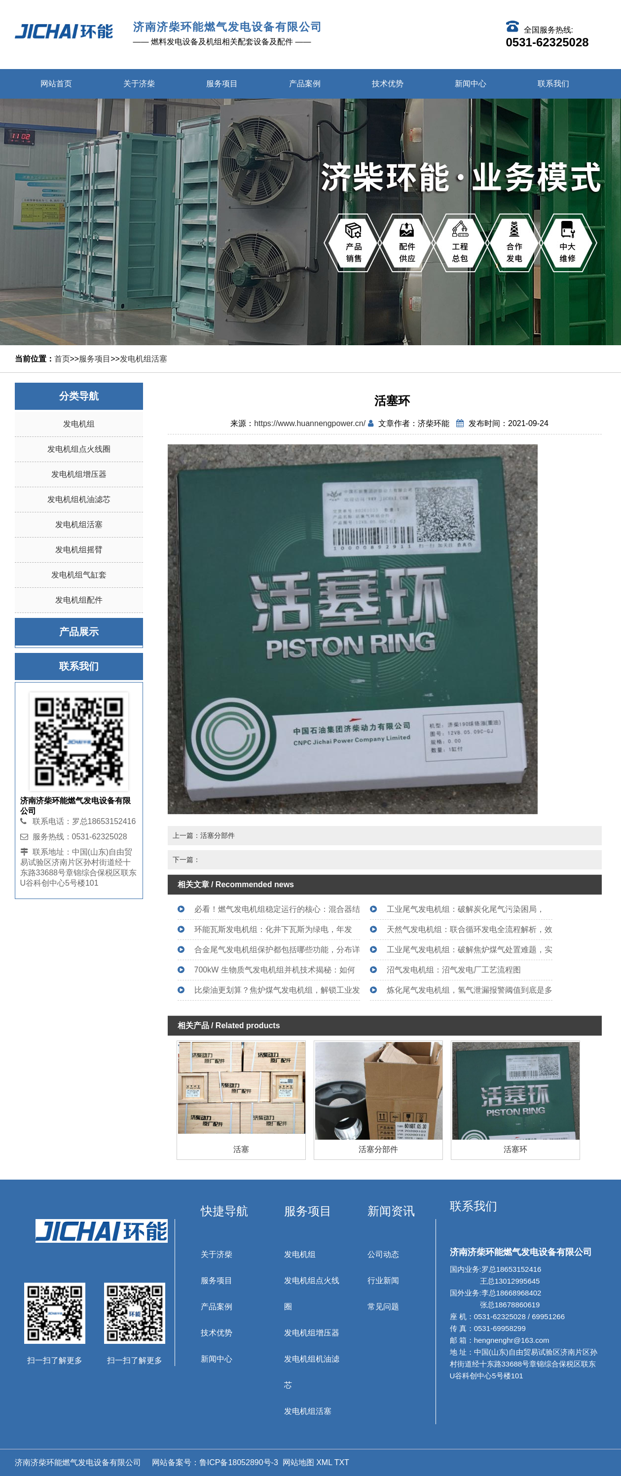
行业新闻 (383, 1280)
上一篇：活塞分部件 (204, 835)
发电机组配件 (79, 600)
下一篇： (186, 860)
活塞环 (515, 1149)
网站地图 (298, 1462)
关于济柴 (139, 83)
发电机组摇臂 (79, 549)
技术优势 (387, 83)
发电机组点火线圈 (78, 449)
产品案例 (305, 83)
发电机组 (79, 424)
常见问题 (383, 1306)
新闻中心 (470, 83)
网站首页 (56, 83)
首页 (62, 359)
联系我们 (553, 83)
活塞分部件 (378, 1149)
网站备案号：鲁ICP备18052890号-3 (213, 1462)
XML (324, 1462)
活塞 (241, 1149)
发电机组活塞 (143, 359)
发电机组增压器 (79, 474)
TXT (341, 1462)
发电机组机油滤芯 (78, 499)
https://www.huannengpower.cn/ (309, 423)
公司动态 (383, 1254)
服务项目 (222, 83)
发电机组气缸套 (79, 575)
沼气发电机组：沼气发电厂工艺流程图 (454, 970)
